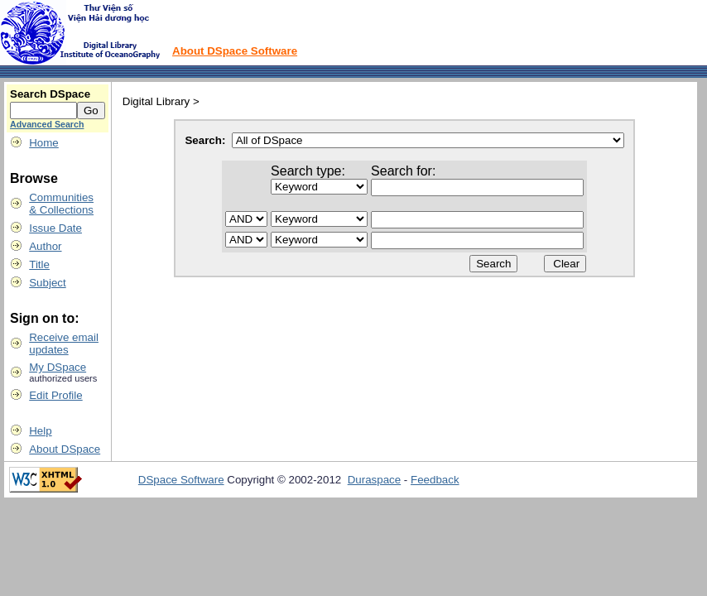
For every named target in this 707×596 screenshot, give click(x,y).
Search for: (403, 171)
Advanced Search (47, 124)
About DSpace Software (234, 51)
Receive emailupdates (64, 343)
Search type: (308, 171)
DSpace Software (181, 479)
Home (44, 143)
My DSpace (57, 367)
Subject (47, 282)
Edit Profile (55, 395)
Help (40, 431)
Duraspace (374, 479)
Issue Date (55, 228)
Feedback (435, 479)
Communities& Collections (61, 203)
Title (39, 264)
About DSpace (64, 449)
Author (45, 246)
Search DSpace (50, 94)
